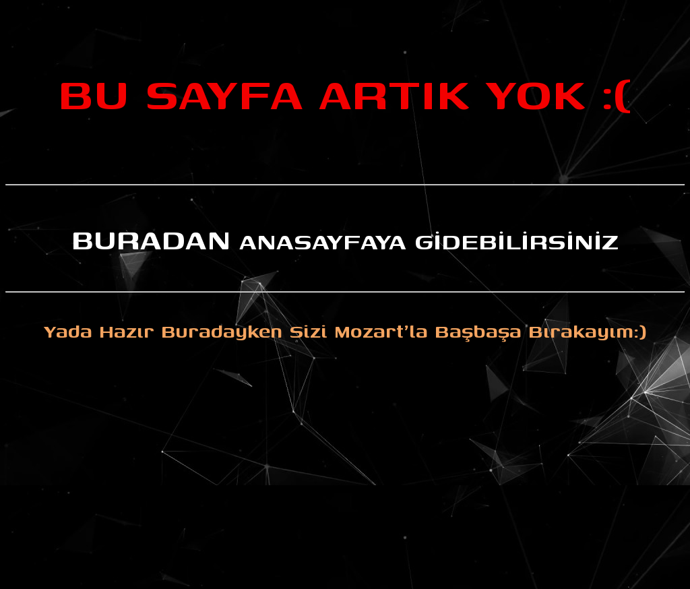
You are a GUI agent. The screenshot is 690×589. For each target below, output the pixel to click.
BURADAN (151, 238)
